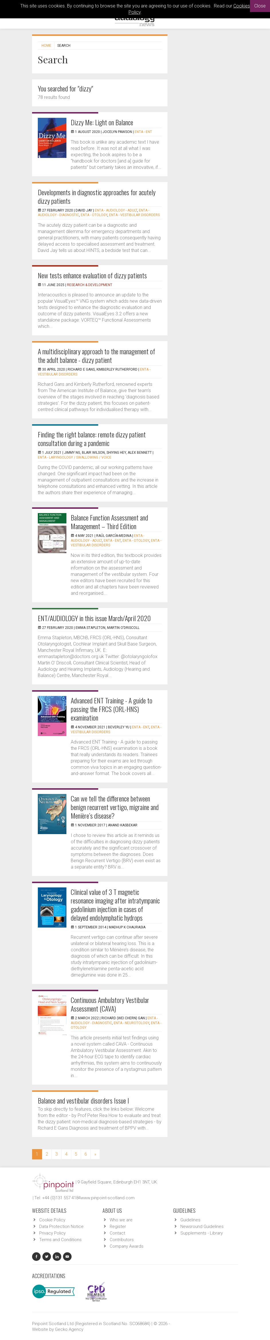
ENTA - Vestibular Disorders (134, 215)
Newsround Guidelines (202, 1226)
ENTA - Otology (94, 215)
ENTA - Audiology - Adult (116, 210)
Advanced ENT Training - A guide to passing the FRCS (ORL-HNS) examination (111, 709)
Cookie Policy (52, 1219)
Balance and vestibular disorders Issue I (83, 1100)
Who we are (121, 1219)
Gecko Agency (69, 1329)
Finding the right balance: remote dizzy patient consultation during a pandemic (92, 438)
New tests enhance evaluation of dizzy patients (92, 275)
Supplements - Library (201, 1233)
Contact (117, 1233)
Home (46, 46)
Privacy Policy (52, 1233)
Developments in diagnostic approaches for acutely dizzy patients (96, 196)
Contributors (122, 1239)
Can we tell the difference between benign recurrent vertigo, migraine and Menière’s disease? (115, 807)
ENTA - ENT (143, 132)
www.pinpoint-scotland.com (108, 1197)
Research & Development (89, 285)
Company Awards (126, 1246)
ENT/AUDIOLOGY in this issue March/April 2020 (94, 618)
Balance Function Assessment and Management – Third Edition (109, 521)
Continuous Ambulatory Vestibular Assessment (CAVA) (110, 1004)
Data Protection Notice (61, 1226)
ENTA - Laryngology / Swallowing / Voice (74, 457)
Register (118, 1226)
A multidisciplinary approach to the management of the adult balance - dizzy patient (96, 355)
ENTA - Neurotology (131, 1023)
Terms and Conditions (60, 1239)
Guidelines (190, 1219)
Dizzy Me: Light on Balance (102, 122)
